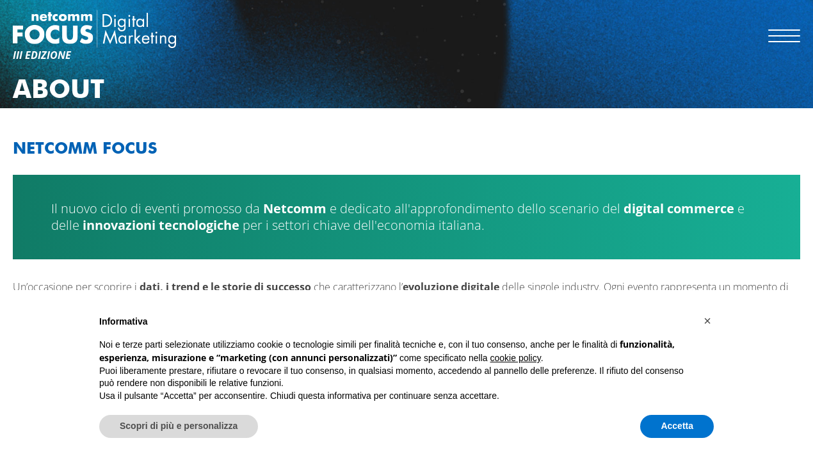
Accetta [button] (677, 426)
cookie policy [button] (515, 358)
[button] (707, 321)
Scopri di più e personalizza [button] (178, 426)
